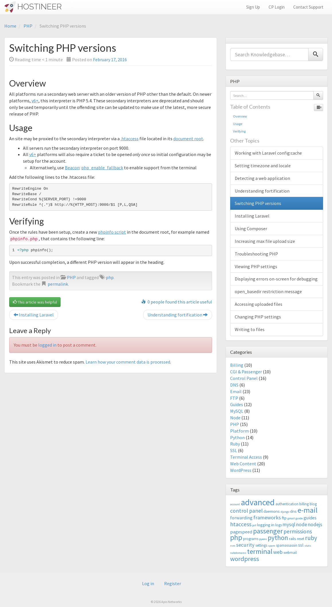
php (110, 277)
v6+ (35, 100)
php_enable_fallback (102, 167)
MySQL (236, 411)
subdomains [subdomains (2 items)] (238, 553)
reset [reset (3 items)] (300, 538)
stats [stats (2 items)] (307, 546)
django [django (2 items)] (285, 512)
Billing (236, 365)
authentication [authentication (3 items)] (286, 504)
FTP (234, 398)
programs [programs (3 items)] (250, 538)
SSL (233, 450)
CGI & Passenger (246, 371)
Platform (239, 431)
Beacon (72, 167)
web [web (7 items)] (278, 552)
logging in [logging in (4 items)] (265, 524)
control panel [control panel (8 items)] (246, 510)
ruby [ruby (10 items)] (311, 538)
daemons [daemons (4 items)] (271, 511)
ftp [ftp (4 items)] (284, 517)
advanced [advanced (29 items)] (258, 502)
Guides (236, 404)
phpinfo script (112, 232)
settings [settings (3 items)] (261, 545)
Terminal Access (246, 457)
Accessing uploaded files (258, 304)
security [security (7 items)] (245, 544)
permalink (58, 284)
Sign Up (253, 7)
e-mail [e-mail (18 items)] (308, 510)
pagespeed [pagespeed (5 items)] (241, 532)
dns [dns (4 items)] (293, 511)
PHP (28, 26)
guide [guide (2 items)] (299, 518)
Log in (148, 583)
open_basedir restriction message (268, 291)
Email (236, 391)
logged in (47, 345)
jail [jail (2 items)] (254, 525)
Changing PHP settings (258, 317)
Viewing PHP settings (256, 266)
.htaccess (130, 138)
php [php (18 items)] (236, 537)
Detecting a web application (262, 178)
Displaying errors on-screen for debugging (276, 279)
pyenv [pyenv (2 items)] (263, 539)
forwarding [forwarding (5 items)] (241, 517)
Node (235, 417)
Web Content (243, 463)
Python (237, 437)
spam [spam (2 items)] (271, 546)
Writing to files (250, 329)
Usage (237, 124)
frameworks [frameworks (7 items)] (267, 517)
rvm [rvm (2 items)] (232, 546)
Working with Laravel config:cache (268, 153)
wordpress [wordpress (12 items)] (244, 559)
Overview (240, 116)
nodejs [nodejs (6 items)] (315, 524)
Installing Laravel (33, 315)
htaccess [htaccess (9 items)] (240, 524)
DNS (234, 385)
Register (172, 583)
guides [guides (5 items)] (310, 517)
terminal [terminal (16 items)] (259, 551)
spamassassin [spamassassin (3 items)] (286, 545)
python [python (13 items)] (278, 537)
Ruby (235, 444)
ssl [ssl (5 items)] (301, 545)
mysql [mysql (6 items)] (289, 524)
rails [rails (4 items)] (292, 538)
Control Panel (244, 378)
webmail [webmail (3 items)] (290, 552)
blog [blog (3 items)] (313, 504)
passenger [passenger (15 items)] (268, 531)
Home (10, 26)
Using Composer (251, 228)
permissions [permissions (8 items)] (298, 531)
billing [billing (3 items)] (304, 504)
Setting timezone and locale (263, 165)
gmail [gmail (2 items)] (291, 518)
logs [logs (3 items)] (278, 525)
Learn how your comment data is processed (128, 362)
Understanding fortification (177, 315)
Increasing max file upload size (265, 241)
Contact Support (308, 7)
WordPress (240, 470)
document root (188, 138)
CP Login (277, 7)
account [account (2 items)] (235, 504)
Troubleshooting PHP (256, 254)
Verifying (239, 131)
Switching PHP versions (258, 203)
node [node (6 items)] (301, 524)
